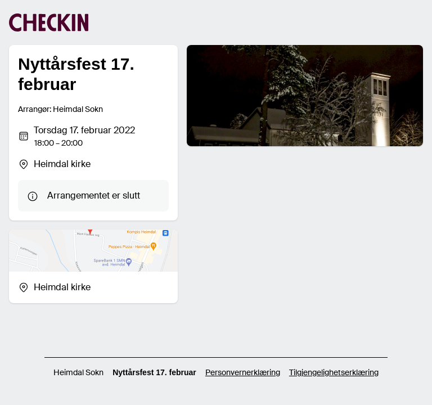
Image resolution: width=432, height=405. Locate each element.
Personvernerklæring (242, 372)
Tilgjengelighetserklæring (334, 372)
